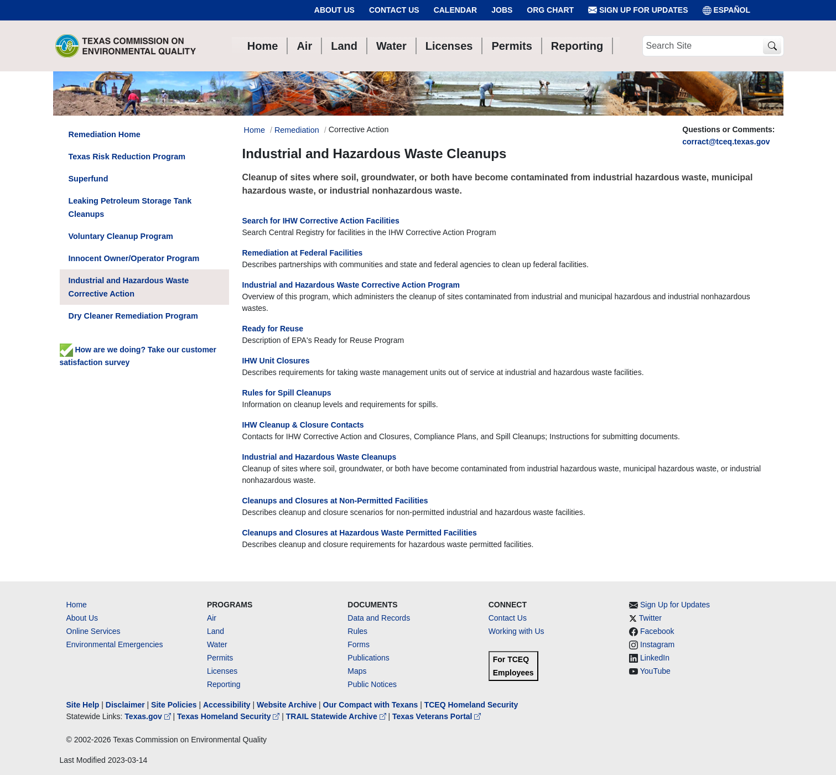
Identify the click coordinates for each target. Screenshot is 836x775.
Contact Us (394, 10)
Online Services (93, 631)
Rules (357, 631)
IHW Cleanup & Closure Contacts (303, 424)
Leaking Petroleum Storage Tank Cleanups (130, 207)
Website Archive (286, 704)
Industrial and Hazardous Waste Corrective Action (129, 287)
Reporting (224, 684)
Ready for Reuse (272, 328)
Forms (358, 644)
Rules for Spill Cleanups (286, 392)
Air (211, 617)
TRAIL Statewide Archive (337, 716)
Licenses (222, 671)
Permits (220, 657)
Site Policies (173, 704)
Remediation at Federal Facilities (302, 252)
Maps (356, 671)
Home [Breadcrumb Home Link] (254, 130)
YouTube (655, 671)
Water (217, 644)
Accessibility (228, 704)
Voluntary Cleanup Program (121, 236)
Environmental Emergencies (114, 644)
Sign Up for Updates (638, 10)
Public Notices (372, 684)
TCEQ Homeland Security (471, 704)
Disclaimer (125, 704)
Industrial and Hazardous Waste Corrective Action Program (351, 284)
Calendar (455, 10)
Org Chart (550, 10)
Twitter (650, 617)
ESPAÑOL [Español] (727, 10)
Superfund (88, 178)
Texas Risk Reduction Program (127, 156)
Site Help (83, 704)
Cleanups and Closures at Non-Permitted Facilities (335, 500)
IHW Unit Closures (276, 360)
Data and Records (378, 617)
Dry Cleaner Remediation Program (133, 315)
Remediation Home (105, 134)
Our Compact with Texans (370, 704)
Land (215, 631)
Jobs (501, 10)
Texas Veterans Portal (436, 716)
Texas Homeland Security (229, 716)
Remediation (296, 130)
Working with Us (516, 631)
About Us (334, 10)
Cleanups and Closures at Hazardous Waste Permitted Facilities (359, 532)
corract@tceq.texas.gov (726, 141)
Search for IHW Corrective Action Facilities (320, 220)
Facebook (657, 631)
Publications (368, 657)
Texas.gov (148, 716)
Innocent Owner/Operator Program (134, 258)
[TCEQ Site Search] (772, 46)
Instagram (657, 644)
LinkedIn (654, 657)
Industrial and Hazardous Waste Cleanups (319, 456)
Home (76, 604)
